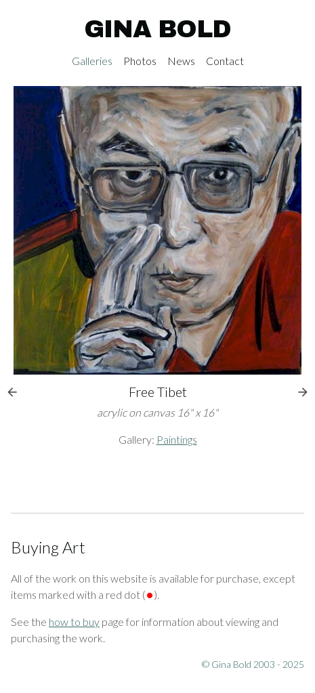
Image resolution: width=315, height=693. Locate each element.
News (181, 60)
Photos (139, 60)
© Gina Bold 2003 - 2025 (253, 664)
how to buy (74, 621)
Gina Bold (157, 29)
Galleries (92, 60)
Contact (225, 60)
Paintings (176, 439)
